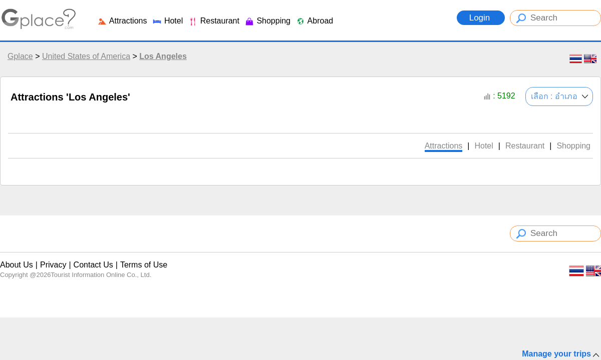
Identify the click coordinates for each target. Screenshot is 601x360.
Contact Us (93, 264)
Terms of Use (143, 264)
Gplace (20, 56)
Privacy (53, 264)
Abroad (314, 20)
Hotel (167, 20)
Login (480, 17)
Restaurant (213, 20)
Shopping (267, 20)
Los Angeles (163, 56)
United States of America (86, 56)
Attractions (122, 20)
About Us (16, 264)
